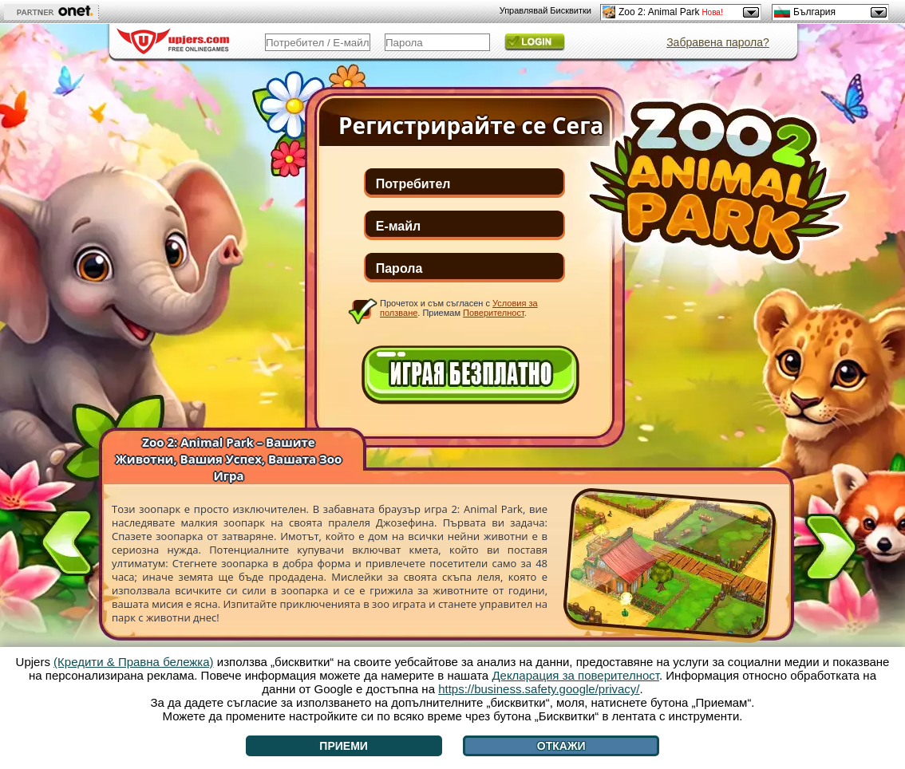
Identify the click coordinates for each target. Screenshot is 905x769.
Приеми (343, 745)
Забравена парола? (717, 42)
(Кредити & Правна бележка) (133, 661)
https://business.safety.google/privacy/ (538, 689)
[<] (67, 539)
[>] (831, 550)
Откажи (561, 745)
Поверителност (493, 312)
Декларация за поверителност (575, 675)
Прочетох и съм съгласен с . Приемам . (459, 307)
